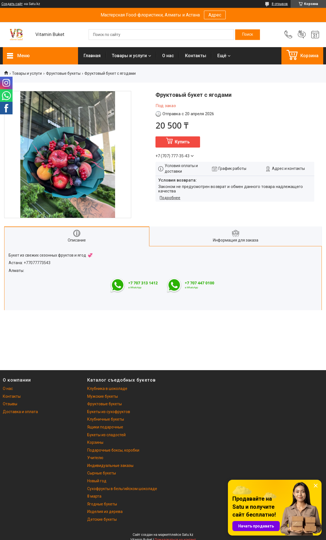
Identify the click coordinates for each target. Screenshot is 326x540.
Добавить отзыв (302, 34)
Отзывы (10, 404)
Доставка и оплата (20, 411)
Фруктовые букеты (63, 73)
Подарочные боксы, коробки (113, 450)
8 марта (94, 496)
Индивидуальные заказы (110, 465)
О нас (168, 55)
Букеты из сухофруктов (108, 411)
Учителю (95, 457)
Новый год (96, 481)
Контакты (195, 55)
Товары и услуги (129, 55)
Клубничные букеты (105, 419)
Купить (182, 141)
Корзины (95, 442)
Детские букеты (102, 519)
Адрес (214, 15)
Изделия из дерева (105, 511)
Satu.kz (187, 535)
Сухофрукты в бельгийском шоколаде (122, 488)
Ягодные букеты (102, 504)
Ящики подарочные (105, 427)
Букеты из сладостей (106, 435)
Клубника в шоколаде (107, 388)
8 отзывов (280, 4)
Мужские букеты (102, 396)
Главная (92, 55)
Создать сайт (12, 4)
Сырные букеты (101, 473)
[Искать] (247, 34)
